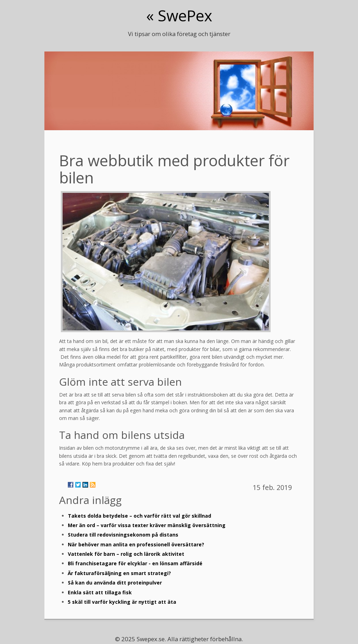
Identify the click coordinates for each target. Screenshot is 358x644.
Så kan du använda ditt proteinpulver (115, 582)
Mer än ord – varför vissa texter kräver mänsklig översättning (146, 525)
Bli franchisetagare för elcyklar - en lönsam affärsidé (135, 563)
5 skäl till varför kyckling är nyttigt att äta (122, 601)
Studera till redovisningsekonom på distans (123, 534)
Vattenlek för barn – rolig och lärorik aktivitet (126, 554)
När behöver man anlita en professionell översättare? (136, 544)
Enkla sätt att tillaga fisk (100, 592)
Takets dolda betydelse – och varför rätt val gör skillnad (139, 515)
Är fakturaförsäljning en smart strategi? (119, 573)
